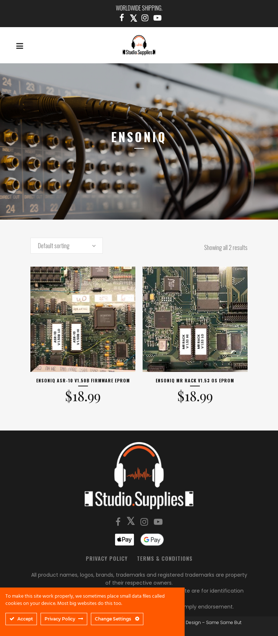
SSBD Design (187, 622)
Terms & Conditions (165, 558)
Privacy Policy (107, 558)
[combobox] (66, 246)
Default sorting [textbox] (54, 245)
